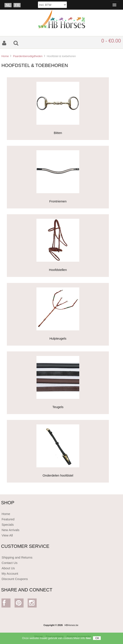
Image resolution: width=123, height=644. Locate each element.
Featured (8, 519)
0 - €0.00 (111, 41)
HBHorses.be (71, 625)
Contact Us (9, 563)
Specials (8, 524)
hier (88, 639)
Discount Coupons (15, 579)
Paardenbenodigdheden (28, 56)
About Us (8, 568)
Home (5, 56)
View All (7, 535)
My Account (10, 573)
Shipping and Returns (17, 557)
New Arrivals (10, 530)
